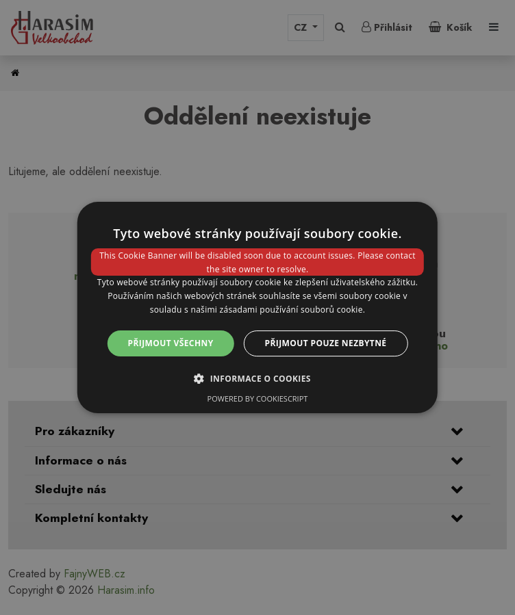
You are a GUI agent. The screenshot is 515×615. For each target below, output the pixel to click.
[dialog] (257, 308)
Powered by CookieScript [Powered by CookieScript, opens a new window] (258, 398)
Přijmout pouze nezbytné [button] (326, 343)
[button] (257, 378)
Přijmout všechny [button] (171, 343)
